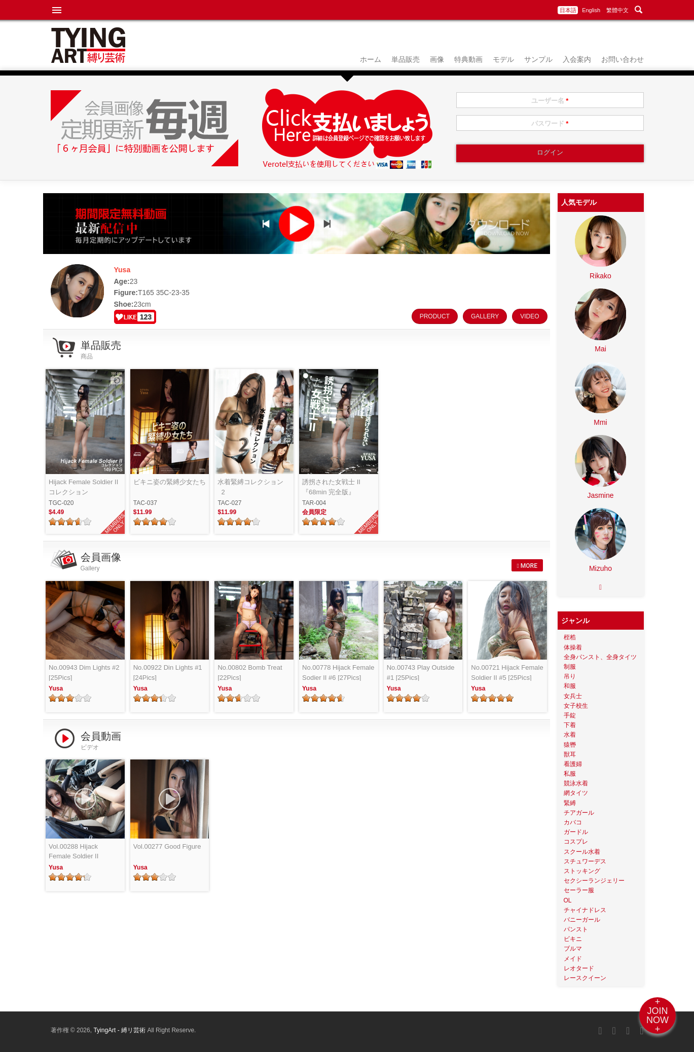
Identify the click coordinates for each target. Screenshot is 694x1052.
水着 (570, 734)
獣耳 (570, 754)
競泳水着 (576, 783)
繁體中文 (617, 10)
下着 (570, 725)
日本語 (568, 10)
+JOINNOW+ (657, 1015)
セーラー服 (579, 890)
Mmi (600, 422)
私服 (570, 773)
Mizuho (600, 568)
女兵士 (573, 696)
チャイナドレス (585, 910)
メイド (573, 958)
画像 (437, 59)
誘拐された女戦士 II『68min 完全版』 (331, 487)
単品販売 (405, 59)
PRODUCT (435, 316)
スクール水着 (582, 851)
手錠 (570, 715)
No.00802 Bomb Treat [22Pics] (249, 672)
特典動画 (468, 59)
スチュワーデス (585, 861)
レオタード (579, 968)
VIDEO (529, 316)
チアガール (579, 812)
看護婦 (573, 764)
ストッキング (582, 871)
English (591, 10)
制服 (570, 666)
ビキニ (573, 938)
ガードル (576, 832)
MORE (527, 565)
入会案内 (577, 59)
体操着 (573, 647)
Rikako (600, 276)
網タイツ (576, 792)
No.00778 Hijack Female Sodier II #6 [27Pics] (338, 672)
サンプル (538, 59)
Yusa (56, 688)
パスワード (550, 123)
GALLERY (485, 316)
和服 (570, 686)
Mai (600, 349)
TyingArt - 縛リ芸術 (120, 1030)
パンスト (576, 929)
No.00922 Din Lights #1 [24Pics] (167, 672)
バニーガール (582, 919)
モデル (503, 59)
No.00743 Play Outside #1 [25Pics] (421, 672)
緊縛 (570, 803)
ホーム (370, 59)
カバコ (573, 822)
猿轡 (570, 744)
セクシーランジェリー (594, 880)
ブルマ (573, 948)
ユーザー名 (550, 100)
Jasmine (600, 495)
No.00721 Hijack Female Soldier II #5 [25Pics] (507, 672)
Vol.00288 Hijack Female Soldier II (73, 851)
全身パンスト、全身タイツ (600, 657)
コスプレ (576, 841)
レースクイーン (585, 978)
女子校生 (576, 705)
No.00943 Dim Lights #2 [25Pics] (84, 672)
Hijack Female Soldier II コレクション (83, 487)
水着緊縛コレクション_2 (250, 487)
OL (568, 900)
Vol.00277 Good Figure (167, 846)
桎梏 (570, 637)
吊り (570, 676)
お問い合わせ (622, 59)
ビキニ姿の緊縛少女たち (169, 482)
